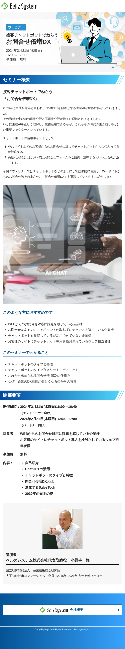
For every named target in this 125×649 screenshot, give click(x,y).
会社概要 (61, 610)
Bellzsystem (80, 629)
